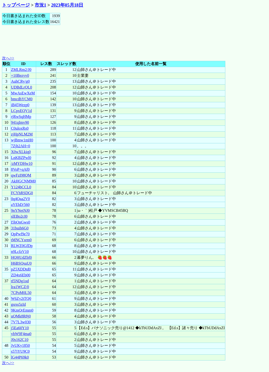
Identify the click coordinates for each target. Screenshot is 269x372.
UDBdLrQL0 (21, 87)
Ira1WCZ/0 (20, 287)
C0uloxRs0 (20, 128)
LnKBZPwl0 (21, 158)
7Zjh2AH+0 (20, 146)
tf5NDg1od (20, 281)
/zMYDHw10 (21, 163)
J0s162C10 (19, 340)
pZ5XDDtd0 (21, 269)
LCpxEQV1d (21, 111)
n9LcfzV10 (20, 251)
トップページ (16, 5)
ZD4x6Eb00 (20, 275)
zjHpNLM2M (22, 134)
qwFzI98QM (21, 175)
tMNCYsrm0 (21, 240)
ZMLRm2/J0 (21, 70)
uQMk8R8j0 (21, 316)
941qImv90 (20, 122)
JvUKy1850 (20, 345)
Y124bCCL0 (21, 187)
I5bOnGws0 (20, 222)
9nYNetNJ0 (20, 210)
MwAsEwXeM (23, 93)
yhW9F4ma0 (21, 334)
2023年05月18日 (67, 5)
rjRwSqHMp (21, 116)
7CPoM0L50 (21, 293)
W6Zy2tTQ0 (21, 298)
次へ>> (8, 58)
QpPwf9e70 (20, 234)
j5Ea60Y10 (20, 328)
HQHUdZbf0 (21, 257)
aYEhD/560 (20, 205)
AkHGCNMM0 (23, 181)
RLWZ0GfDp (22, 246)
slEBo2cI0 (19, 216)
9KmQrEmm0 (22, 310)
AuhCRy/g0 (20, 81)
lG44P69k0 (20, 357)
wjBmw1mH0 (22, 140)
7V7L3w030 (21, 322)
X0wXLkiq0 (21, 152)
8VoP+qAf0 (20, 169)
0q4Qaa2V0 (20, 199)
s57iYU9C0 (20, 351)
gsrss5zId (18, 304)
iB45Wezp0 (20, 105)
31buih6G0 (20, 228)
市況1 (40, 5)
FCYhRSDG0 (22, 193)
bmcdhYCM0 (21, 99)
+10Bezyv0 (20, 75)
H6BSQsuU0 (21, 263)
